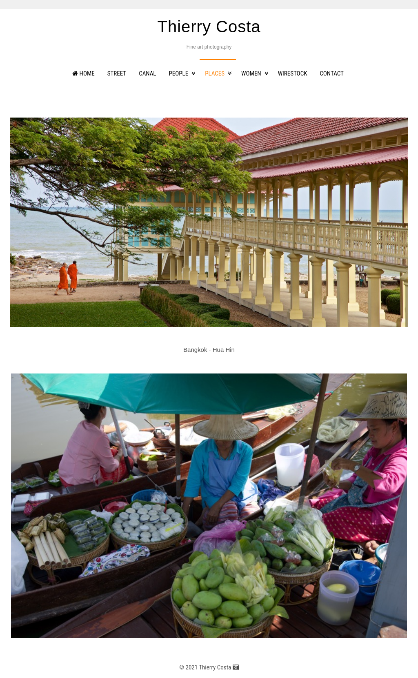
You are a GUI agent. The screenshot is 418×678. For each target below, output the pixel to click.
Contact (332, 73)
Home (83, 73)
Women (251, 73)
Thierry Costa (208, 27)
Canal (147, 73)
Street (116, 73)
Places (215, 73)
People (179, 73)
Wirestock (292, 73)
